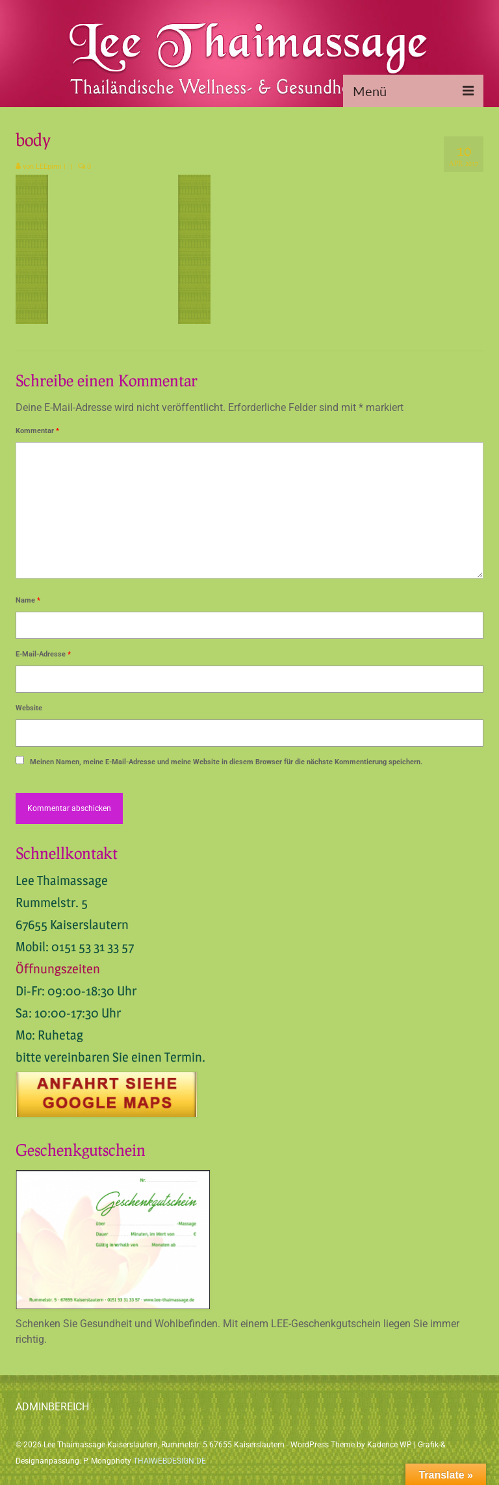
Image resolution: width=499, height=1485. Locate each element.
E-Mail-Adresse (43, 654)
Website (29, 708)
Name (28, 600)
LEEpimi (49, 166)
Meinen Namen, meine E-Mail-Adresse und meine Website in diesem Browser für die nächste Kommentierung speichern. (226, 762)
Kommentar (37, 431)
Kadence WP (389, 1444)
